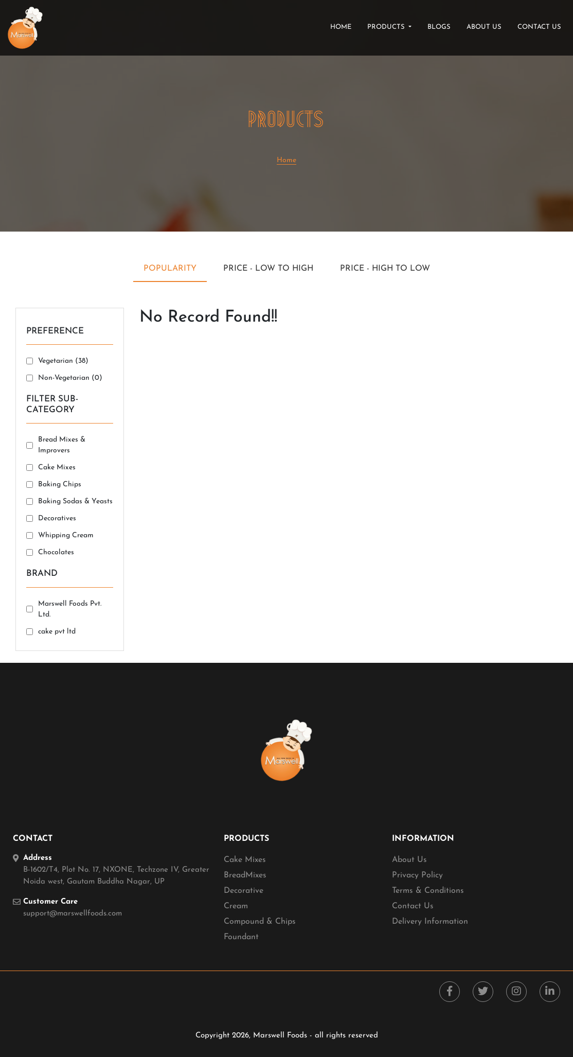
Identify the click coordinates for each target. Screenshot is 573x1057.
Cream (236, 906)
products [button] (387, 27)
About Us (409, 860)
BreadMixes (245, 875)
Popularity (170, 269)
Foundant (241, 937)
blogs (439, 27)
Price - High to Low (385, 269)
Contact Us (413, 906)
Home (342, 26)
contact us (539, 27)
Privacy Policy (417, 875)
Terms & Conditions (428, 891)
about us (484, 27)
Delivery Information (430, 922)
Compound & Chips (260, 922)
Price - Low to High (268, 269)
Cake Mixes (245, 860)
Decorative (243, 891)
